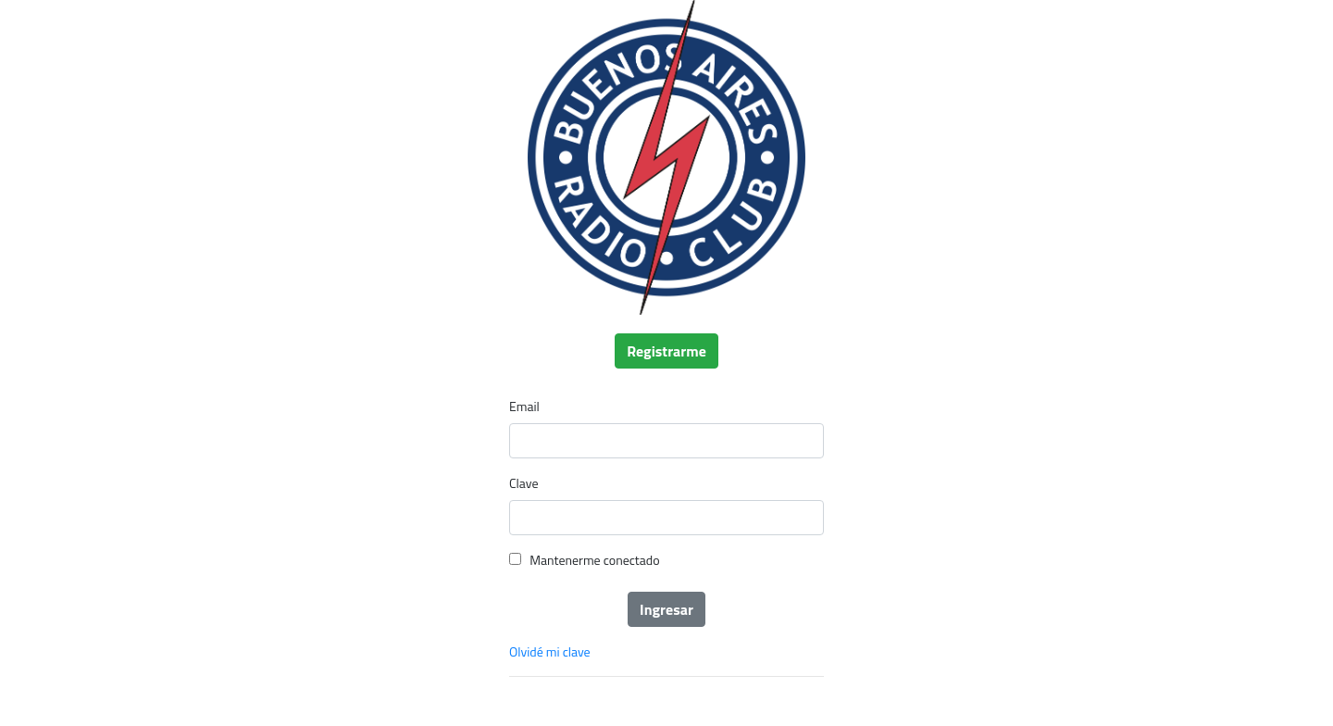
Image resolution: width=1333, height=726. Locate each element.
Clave (523, 483)
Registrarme (666, 351)
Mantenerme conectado (594, 560)
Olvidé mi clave (550, 651)
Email (524, 406)
